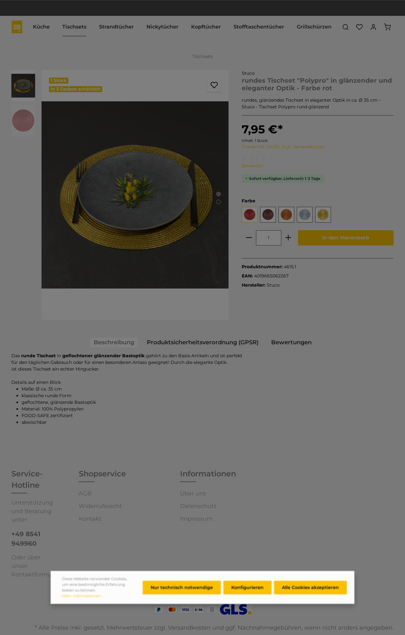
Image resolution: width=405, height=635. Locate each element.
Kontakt (90, 518)
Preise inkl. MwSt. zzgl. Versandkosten (283, 146)
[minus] (249, 237)
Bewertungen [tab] (291, 342)
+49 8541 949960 (25, 538)
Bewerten (252, 165)
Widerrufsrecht (100, 506)
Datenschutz (198, 506)
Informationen (208, 473)
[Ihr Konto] (373, 27)
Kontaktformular (35, 574)
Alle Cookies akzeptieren (310, 590)
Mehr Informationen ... (83, 599)
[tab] (114, 342)
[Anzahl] (268, 237)
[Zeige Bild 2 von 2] (218, 202)
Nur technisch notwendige (182, 590)
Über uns (193, 493)
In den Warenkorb (345, 238)
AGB (85, 493)
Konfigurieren (247, 590)
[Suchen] (345, 27)
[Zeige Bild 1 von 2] (218, 194)
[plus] (288, 237)
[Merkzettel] (359, 27)
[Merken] (214, 85)
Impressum (196, 518)
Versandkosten (189, 627)
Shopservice (102, 473)
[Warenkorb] (387, 27)
